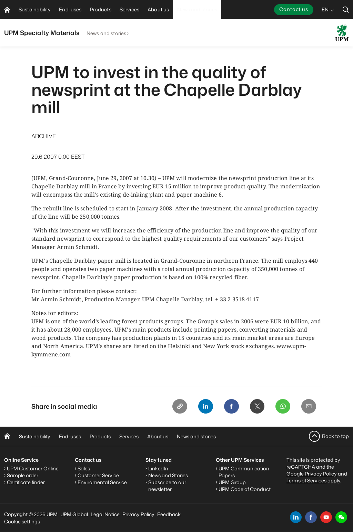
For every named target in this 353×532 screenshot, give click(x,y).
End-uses (70, 436)
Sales (84, 468)
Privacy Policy (138, 514)
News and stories (106, 33)
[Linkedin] (203, 406)
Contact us (293, 9)
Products (100, 436)
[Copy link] (177, 406)
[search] (346, 9)
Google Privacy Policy (311, 473)
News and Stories (168, 475)
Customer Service (98, 475)
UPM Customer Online (33, 468)
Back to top (335, 436)
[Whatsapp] (282, 406)
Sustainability (34, 436)
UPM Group (232, 482)
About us (157, 436)
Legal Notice (105, 514)
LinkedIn (158, 468)
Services (129, 436)
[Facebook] (230, 406)
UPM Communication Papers (244, 472)
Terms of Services (306, 480)
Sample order (22, 475)
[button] (341, 517)
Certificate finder (26, 482)
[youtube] (326, 517)
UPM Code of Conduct (245, 489)
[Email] (308, 406)
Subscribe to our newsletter (167, 486)
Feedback (169, 514)
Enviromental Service (102, 482)
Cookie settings (22, 521)
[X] (256, 406)
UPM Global (74, 514)
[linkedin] (296, 517)
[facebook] (311, 517)
